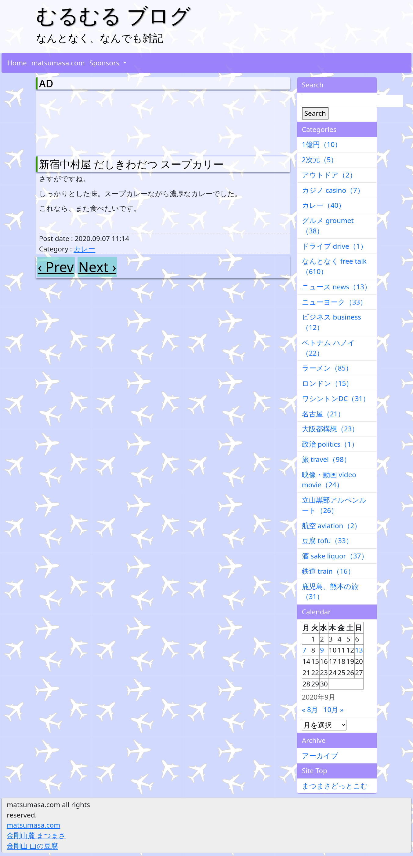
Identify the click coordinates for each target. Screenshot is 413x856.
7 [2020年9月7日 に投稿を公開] (304, 650)
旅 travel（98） (326, 459)
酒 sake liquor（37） (335, 556)
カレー (84, 249)
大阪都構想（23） (330, 428)
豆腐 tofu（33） (327, 540)
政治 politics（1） (330, 444)
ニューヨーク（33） (334, 302)
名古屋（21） (323, 414)
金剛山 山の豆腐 (32, 846)
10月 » (334, 709)
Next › (97, 267)
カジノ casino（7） (333, 190)
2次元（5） (320, 159)
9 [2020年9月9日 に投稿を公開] (322, 650)
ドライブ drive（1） (334, 246)
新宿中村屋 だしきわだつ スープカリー (131, 164)
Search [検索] (315, 113)
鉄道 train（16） (328, 571)
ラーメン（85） (327, 368)
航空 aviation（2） (331, 525)
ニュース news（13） (336, 286)
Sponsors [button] (105, 63)
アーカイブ (320, 755)
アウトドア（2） (329, 175)
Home (17, 63)
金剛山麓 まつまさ (36, 835)
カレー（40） (324, 205)
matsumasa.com (58, 63)
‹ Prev (56, 267)
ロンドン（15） (327, 383)
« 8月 (310, 709)
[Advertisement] (71, 121)
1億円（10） (322, 144)
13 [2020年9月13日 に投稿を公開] (359, 650)
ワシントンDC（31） (336, 398)
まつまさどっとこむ (335, 786)
